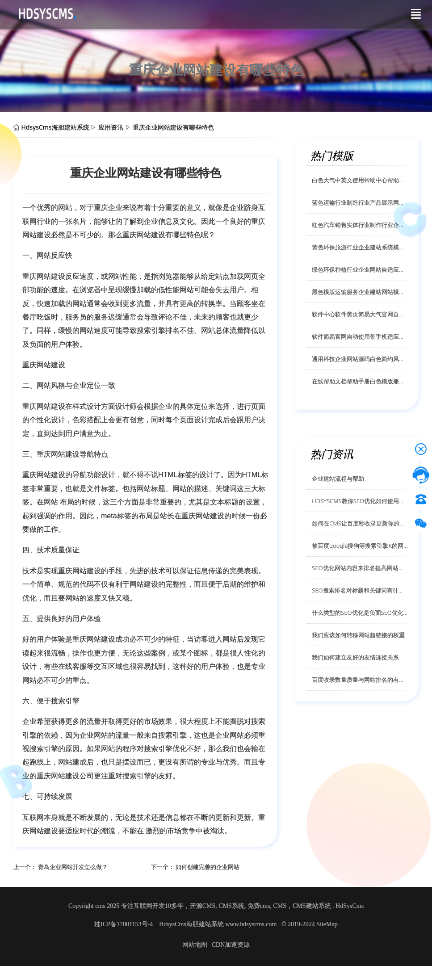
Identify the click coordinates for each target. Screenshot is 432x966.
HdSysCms (350, 906)
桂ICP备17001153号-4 (124, 924)
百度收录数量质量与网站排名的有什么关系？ (360, 680)
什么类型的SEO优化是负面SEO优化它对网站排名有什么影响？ (360, 613)
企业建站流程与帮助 (338, 479)
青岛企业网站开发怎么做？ (73, 867)
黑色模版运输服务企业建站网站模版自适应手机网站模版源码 (360, 292)
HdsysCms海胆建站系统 (55, 127)
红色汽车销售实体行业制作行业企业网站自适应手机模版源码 (360, 225)
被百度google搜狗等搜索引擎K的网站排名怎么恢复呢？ (360, 546)
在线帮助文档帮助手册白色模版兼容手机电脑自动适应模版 (360, 381)
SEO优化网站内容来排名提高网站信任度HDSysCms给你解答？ (360, 568)
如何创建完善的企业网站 (207, 867)
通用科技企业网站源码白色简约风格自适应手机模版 (360, 359)
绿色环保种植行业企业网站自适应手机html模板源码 (360, 269)
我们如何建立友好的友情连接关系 (355, 657)
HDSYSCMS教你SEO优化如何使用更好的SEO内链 (360, 501)
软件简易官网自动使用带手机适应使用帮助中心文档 (360, 336)
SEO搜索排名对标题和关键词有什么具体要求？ (360, 590)
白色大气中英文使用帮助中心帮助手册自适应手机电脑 (360, 180)
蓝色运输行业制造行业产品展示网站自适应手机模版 (360, 202)
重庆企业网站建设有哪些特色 (173, 127)
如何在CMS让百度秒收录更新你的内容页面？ (360, 523)
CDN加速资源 (231, 944)
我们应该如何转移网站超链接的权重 (358, 635)
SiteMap (326, 924)
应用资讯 (110, 127)
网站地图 (194, 944)
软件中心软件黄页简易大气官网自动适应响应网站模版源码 (360, 314)
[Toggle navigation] (416, 14)
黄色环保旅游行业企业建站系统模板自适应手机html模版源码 (360, 247)
